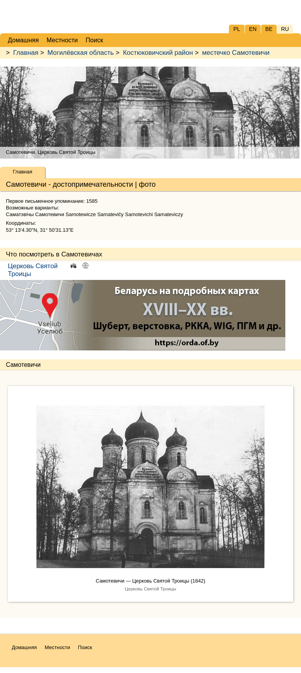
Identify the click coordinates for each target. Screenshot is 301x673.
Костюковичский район (158, 52)
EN (252, 29)
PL (236, 29)
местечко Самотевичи (235, 52)
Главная (25, 52)
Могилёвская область (80, 52)
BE (269, 29)
